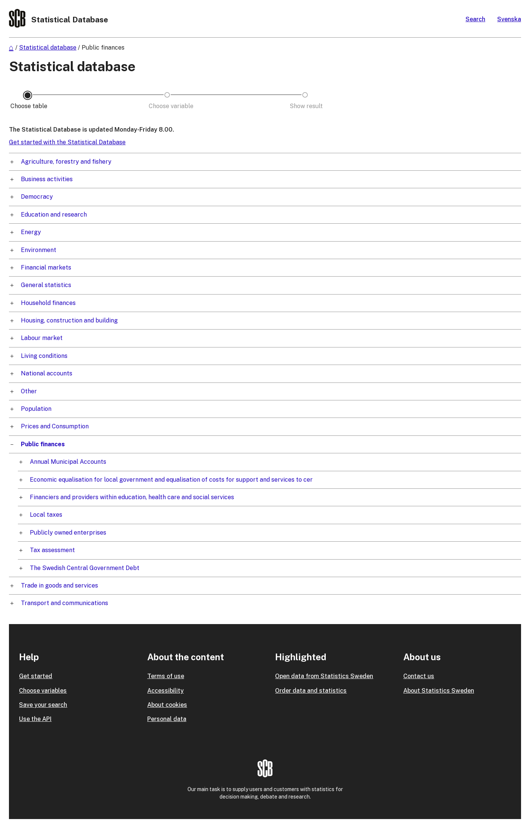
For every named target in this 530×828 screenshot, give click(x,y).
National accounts (46, 373)
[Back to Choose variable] (167, 106)
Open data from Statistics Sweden (324, 676)
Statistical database (47, 47)
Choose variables (43, 690)
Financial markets (46, 267)
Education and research (54, 214)
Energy (31, 232)
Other (29, 391)
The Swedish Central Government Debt (84, 568)
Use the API (35, 718)
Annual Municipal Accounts (68, 461)
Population (36, 408)
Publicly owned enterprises (68, 532)
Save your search (43, 704)
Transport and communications (64, 603)
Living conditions (44, 355)
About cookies (167, 704)
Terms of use (165, 676)
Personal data (166, 718)
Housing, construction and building (69, 320)
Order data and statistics (311, 690)
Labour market (42, 337)
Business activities (47, 179)
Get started (35, 676)
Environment (38, 250)
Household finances (48, 302)
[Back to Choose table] (27, 106)
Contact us (418, 676)
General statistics (46, 285)
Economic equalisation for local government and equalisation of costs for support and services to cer (171, 479)
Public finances (103, 47)
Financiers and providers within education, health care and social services (132, 497)
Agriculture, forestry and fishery (66, 161)
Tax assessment (52, 550)
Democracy (37, 196)
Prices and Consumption (55, 426)
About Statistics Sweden (438, 690)
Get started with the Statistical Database (67, 142)
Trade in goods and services (59, 585)
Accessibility (165, 690)
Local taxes (46, 514)
